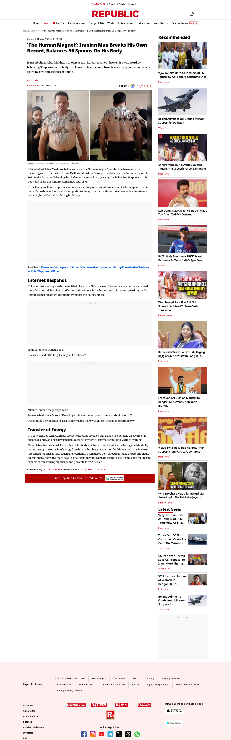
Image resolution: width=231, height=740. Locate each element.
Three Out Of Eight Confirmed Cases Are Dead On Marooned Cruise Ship (172, 541)
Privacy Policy (30, 716)
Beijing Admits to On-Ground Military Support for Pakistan (181, 121)
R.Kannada (132, 4)
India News (163, 82)
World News (164, 128)
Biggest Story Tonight (158, 684)
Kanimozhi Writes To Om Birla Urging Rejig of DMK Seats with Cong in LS (181, 354)
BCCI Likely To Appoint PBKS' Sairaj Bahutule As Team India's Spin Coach (181, 258)
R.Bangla (121, 4)
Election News (165, 315)
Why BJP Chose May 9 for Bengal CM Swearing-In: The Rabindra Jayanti (181, 495)
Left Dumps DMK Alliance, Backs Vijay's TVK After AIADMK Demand (182, 213)
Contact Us (29, 711)
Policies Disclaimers (33, 727)
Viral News (33, 86)
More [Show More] (193, 23)
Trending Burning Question (69, 690)
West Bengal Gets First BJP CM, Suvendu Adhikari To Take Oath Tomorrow (178, 306)
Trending (149, 678)
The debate (119, 678)
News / (26, 31)
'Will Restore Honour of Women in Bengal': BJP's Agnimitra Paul (172, 582)
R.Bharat (111, 4)
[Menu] (190, 14)
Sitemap (27, 722)
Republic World (98, 4)
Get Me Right (99, 678)
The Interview (86, 684)
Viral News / (37, 31)
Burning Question (170, 678)
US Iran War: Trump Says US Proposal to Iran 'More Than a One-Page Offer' (171, 562)
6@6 (135, 678)
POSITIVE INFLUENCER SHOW (70, 678)
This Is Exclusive (63, 684)
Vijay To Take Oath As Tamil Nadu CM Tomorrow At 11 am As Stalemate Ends (182, 75)
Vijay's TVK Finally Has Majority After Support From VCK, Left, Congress (181, 450)
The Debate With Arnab (113, 684)
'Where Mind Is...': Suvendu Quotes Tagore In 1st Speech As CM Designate (182, 167)
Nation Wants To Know (187, 684)
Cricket (161, 266)
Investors (28, 732)
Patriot (135, 684)
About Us (28, 705)
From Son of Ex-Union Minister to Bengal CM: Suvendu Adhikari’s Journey (179, 402)
